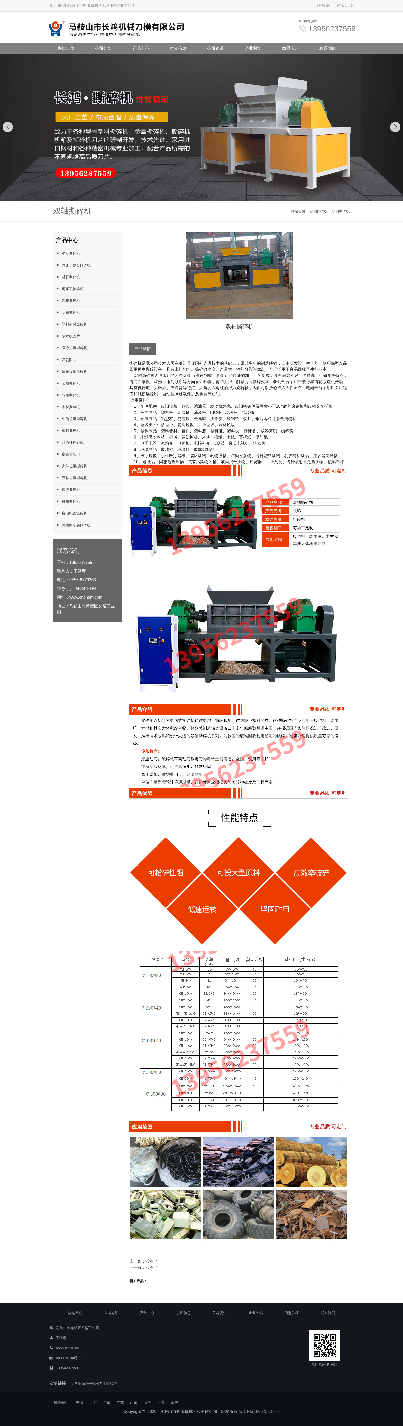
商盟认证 (290, 48)
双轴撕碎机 (319, 211)
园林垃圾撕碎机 (71, 478)
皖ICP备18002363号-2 (259, 1411)
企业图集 (253, 48)
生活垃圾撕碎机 (71, 418)
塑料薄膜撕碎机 (71, 324)
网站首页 (66, 48)
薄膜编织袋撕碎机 (73, 525)
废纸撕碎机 (68, 489)
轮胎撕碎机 (68, 395)
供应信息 (178, 48)
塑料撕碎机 (68, 430)
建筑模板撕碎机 (71, 371)
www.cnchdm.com (86, 597)
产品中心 (141, 48)
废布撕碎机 (68, 501)
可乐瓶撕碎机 (70, 289)
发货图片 (66, 359)
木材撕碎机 (68, 407)
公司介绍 (103, 48)
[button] (190, 196)
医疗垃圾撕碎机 (71, 348)
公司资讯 (215, 48)
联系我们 (325, 5)
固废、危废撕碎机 (73, 265)
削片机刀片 (68, 336)
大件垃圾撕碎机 (71, 466)
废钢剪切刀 (68, 454)
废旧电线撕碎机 (71, 513)
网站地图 (345, 5)
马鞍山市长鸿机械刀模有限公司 (96, 1383)
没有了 (152, 1261)
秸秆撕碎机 (68, 277)
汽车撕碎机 (68, 300)
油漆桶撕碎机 (70, 442)
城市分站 (61, 1403)
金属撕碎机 (68, 383)
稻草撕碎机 (68, 253)
